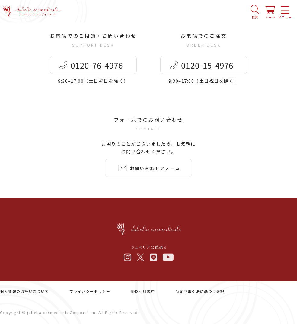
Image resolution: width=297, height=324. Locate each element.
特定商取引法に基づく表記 (200, 292)
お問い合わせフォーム (155, 169)
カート (270, 14)
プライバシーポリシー (89, 292)
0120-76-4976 (97, 66)
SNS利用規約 (143, 292)
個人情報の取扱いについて (24, 292)
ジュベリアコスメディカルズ (37, 11)
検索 (255, 14)
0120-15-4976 (207, 66)
